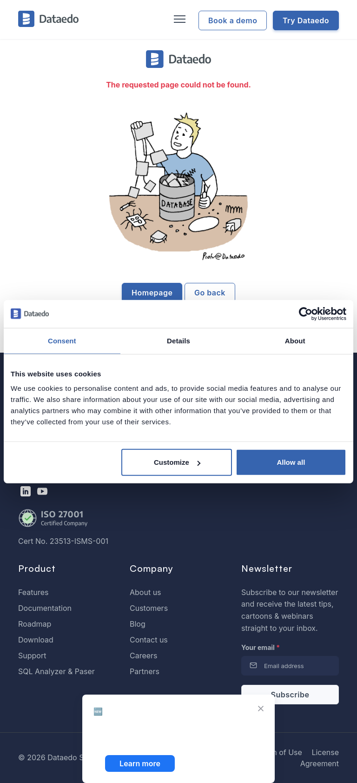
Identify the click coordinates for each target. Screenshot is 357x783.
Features (33, 592)
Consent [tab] (62, 340)
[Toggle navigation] (178, 19)
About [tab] (295, 340)
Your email (260, 647)
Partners (144, 671)
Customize (177, 462)
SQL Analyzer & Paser (56, 671)
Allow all (291, 462)
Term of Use (280, 752)
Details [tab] (178, 340)
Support (32, 655)
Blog (137, 624)
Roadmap (34, 624)
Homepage (152, 292)
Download (35, 639)
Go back (209, 292)
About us (145, 592)
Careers (144, 655)
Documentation (45, 608)
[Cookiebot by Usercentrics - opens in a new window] (305, 314)
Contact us (149, 639)
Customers (149, 608)
